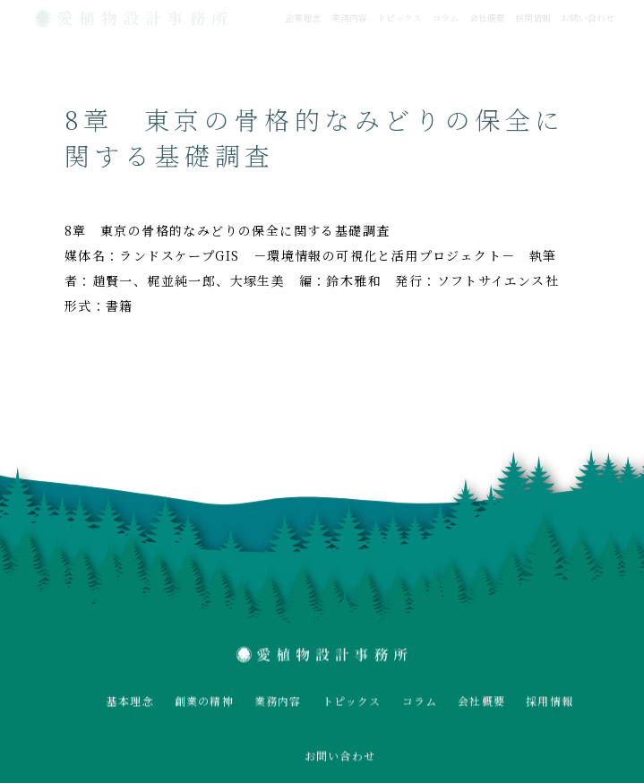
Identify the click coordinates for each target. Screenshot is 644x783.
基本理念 (130, 701)
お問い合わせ (587, 17)
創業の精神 (204, 701)
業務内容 (349, 17)
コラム (445, 17)
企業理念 (303, 17)
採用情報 (533, 17)
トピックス (399, 17)
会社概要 (487, 17)
